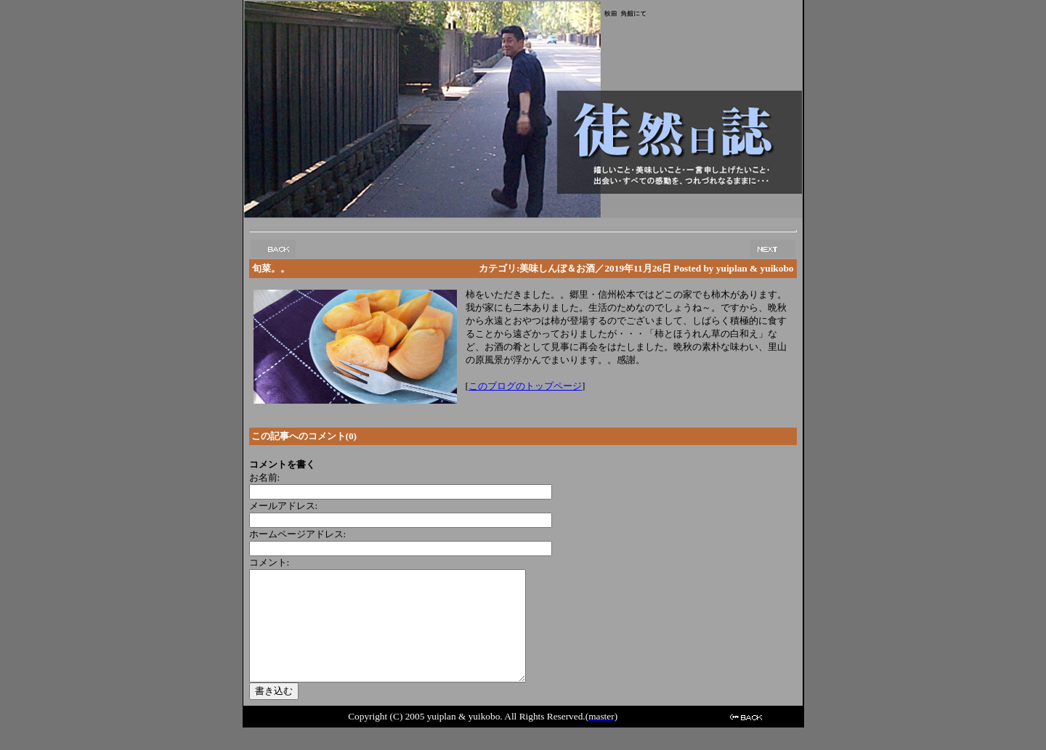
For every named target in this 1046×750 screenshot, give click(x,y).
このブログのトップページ (525, 385)
